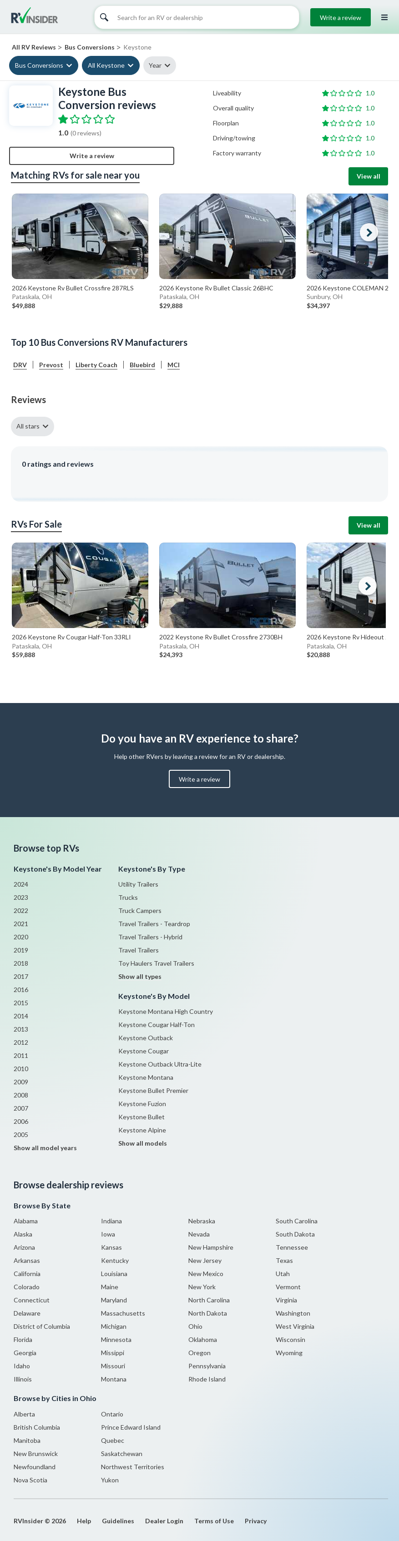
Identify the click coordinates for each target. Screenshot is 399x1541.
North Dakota (207, 1313)
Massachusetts (123, 1313)
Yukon (110, 1480)
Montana (113, 1379)
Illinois (23, 1379)
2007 (21, 1108)
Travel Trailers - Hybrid (150, 937)
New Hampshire (210, 1247)
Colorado (27, 1287)
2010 (21, 1068)
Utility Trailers (138, 884)
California (27, 1273)
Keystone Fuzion (142, 1103)
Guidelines (118, 1521)
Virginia (286, 1300)
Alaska (23, 1234)
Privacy (256, 1521)
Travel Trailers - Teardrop (154, 924)
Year (155, 65)
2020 (21, 937)
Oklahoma (202, 1339)
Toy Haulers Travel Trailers (156, 963)
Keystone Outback (145, 1038)
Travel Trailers (138, 950)
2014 (21, 1016)
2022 (21, 910)
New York (202, 1287)
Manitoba (27, 1440)
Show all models (142, 1143)
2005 (21, 1134)
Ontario (112, 1414)
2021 (21, 924)
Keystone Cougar (143, 1051)
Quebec (112, 1440)
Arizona (24, 1247)
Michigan (113, 1326)
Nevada (199, 1234)
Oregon (199, 1352)
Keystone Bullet (141, 1117)
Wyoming (289, 1352)
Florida (23, 1339)
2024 (21, 884)
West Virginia (295, 1326)
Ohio (195, 1326)
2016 (21, 989)
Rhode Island (207, 1379)
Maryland (114, 1300)
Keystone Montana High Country (165, 1011)
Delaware (27, 1313)
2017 (21, 976)
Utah (283, 1273)
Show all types (140, 976)
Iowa (108, 1234)
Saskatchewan (121, 1453)
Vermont (288, 1287)
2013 (21, 1029)
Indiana (111, 1221)
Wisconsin (290, 1339)
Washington (293, 1313)
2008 (21, 1095)
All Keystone (106, 65)
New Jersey (205, 1260)
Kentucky (115, 1260)
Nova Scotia (30, 1480)
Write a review (340, 17)
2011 (21, 1055)
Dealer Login (164, 1521)
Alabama (26, 1221)
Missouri (113, 1366)
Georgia (25, 1352)
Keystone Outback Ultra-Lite (160, 1064)
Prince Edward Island (131, 1427)
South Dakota (295, 1234)
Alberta (24, 1414)
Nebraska (201, 1221)
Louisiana (114, 1273)
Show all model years (45, 1148)
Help (84, 1521)
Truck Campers (140, 910)
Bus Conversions (39, 65)
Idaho (22, 1366)
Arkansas (27, 1260)
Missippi (112, 1352)
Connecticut (32, 1300)
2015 (21, 1003)
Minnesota (116, 1339)
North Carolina (209, 1300)
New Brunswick (36, 1453)
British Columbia (37, 1427)
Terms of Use (214, 1521)
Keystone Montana (145, 1077)
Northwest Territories (132, 1467)
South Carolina (297, 1221)
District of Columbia (42, 1326)
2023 (21, 897)
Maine (109, 1287)
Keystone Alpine (142, 1130)
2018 (21, 963)
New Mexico (205, 1273)
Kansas (111, 1247)
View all (368, 176)
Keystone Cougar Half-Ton (156, 1024)
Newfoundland (35, 1467)
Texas (284, 1260)
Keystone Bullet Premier (153, 1090)
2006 (21, 1121)
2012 (21, 1042)
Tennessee (292, 1247)
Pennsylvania (207, 1366)
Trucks (128, 897)
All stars (28, 426)
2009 (21, 1082)
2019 (21, 950)
